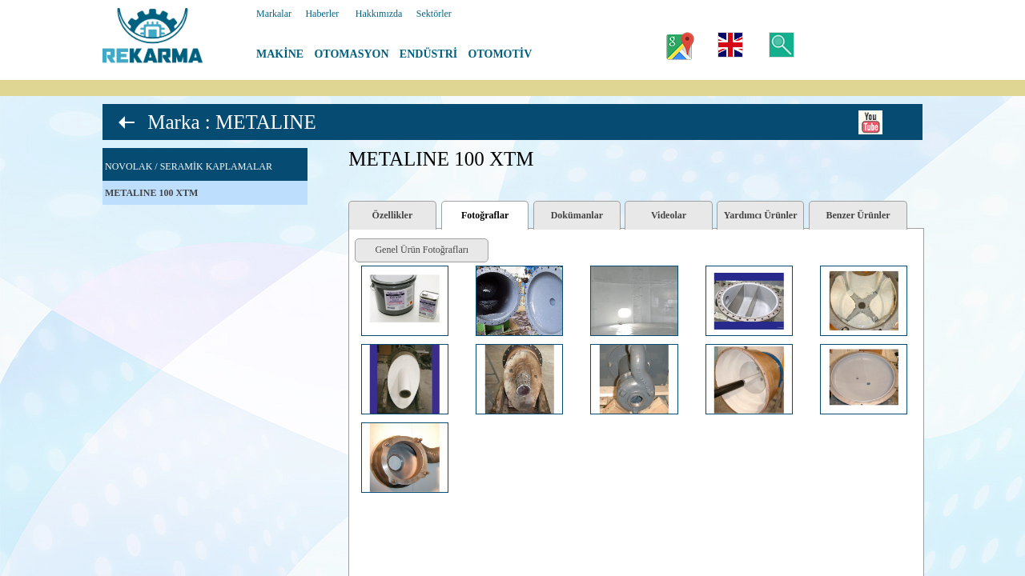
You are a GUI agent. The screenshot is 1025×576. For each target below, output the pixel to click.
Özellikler (392, 215)
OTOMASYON (351, 54)
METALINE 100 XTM (151, 192)
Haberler (322, 13)
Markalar (273, 13)
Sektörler (434, 13)
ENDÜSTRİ (428, 54)
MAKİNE (279, 54)
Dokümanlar (577, 215)
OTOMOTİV (500, 54)
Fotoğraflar (484, 215)
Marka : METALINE (231, 122)
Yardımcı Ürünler (761, 215)
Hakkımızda (379, 13)
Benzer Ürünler (858, 215)
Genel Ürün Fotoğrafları (421, 249)
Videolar (668, 215)
